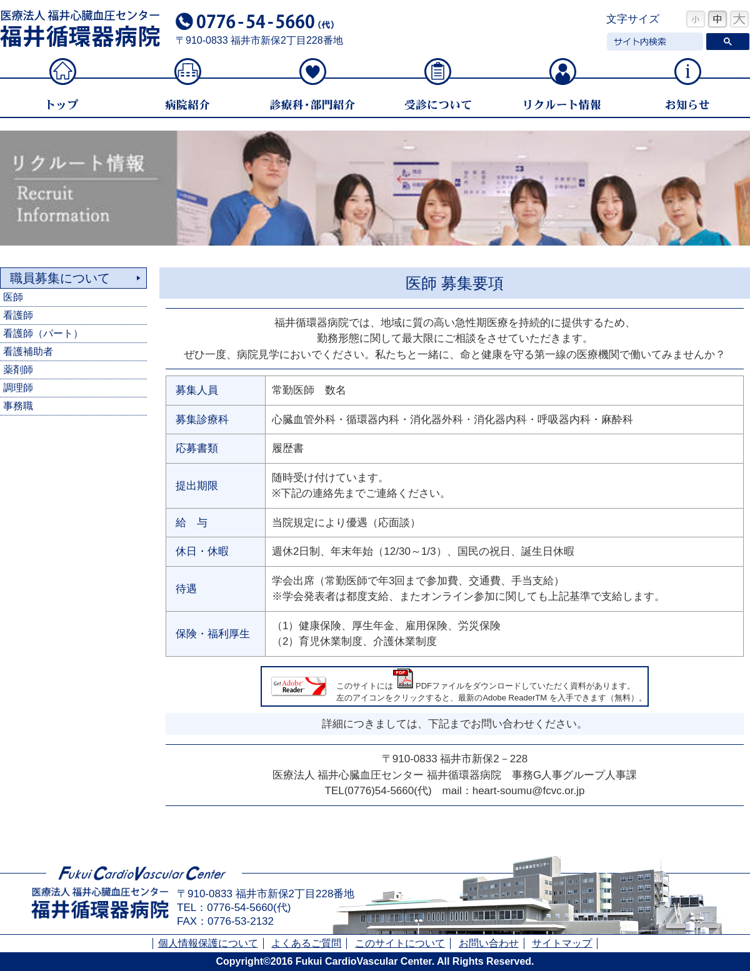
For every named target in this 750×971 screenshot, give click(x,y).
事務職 (18, 406)
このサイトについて (400, 943)
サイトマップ (562, 943)
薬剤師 (18, 369)
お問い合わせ (489, 943)
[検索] (653, 41)
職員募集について (60, 278)
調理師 (18, 387)
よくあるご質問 (306, 943)
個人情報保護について (208, 943)
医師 (13, 297)
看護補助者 (28, 351)
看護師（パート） (43, 333)
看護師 (18, 315)
